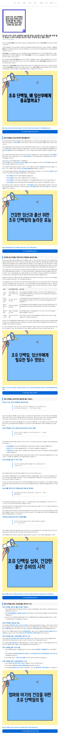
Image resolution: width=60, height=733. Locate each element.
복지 (20, 3)
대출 (25, 3)
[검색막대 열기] (56, 3)
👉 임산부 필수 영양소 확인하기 (30, 392)
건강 (46, 2)
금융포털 (41, 2)
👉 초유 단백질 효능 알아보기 (30, 251)
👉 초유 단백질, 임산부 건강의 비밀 (30, 731)
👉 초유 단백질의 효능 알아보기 (30, 597)
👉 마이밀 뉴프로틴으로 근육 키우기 (30, 131)
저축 (31, 3)
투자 (36, 3)
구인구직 (51, 2)
